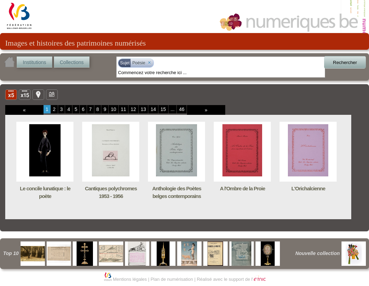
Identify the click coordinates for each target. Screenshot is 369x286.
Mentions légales (130, 279)
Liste (24, 94)
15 (163, 109)
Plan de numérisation (171, 279)
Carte (38, 94)
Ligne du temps (51, 94)
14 (153, 109)
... (173, 109)
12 (133, 109)
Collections (72, 62)
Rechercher (345, 62)
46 (181, 109)
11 (123, 109)
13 (143, 109)
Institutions (34, 62)
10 (113, 109)
